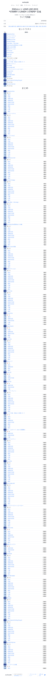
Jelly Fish (9, 381)
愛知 (37, 26)
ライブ (17, 5)
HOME (16, 15)
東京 (45, 26)
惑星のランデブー (11, 544)
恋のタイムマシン (11, 63)
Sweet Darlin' (10, 52)
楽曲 (21, 5)
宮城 (9, 97)
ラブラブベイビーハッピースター (15, 69)
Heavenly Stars (11, 34)
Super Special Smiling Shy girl (14, 80)
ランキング (34, 5)
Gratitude (9, 73)
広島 (42, 26)
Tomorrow (9, 50)
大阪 (40, 26)
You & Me (9, 65)
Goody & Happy (11, 41)
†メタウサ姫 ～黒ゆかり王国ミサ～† (16, 62)
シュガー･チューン (11, 60)
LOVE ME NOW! (11, 74)
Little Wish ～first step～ (13, 43)
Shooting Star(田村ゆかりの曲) (14, 45)
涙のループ (9, 361)
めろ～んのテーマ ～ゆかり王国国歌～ (16, 429)
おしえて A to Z (11, 37)
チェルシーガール (11, 36)
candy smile (10, 71)
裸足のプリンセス (11, 49)
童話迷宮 (9, 76)
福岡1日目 (13, 26)
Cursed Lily (10, 313)
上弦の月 (9, 56)
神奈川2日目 (32, 26)
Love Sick (9, 54)
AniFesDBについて (18, 675)
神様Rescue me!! (11, 39)
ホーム (12, 5)
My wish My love (11, 84)
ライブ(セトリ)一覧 (24, 15)
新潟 (10, 26)
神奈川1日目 (25, 26)
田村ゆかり (32, 15)
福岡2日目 (19, 26)
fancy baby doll (11, 67)
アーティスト (27, 5)
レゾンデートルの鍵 (12, 664)
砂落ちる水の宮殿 (11, 47)
